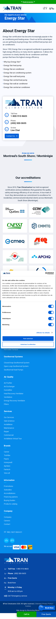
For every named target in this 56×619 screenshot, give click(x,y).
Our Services (9, 417)
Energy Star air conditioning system (17, 73)
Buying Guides (9, 500)
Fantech (7, 469)
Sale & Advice (9, 421)
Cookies (28, 606)
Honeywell (8, 462)
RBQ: (13, 532)
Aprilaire (7, 466)
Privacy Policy (47, 604)
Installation (8, 424)
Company (7, 517)
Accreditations (9, 493)
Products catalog (10, 504)
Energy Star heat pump (12, 65)
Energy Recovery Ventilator (14, 401)
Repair (6, 431)
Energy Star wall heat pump (14, 76)
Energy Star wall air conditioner (16, 84)
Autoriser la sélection (28, 344)
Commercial (8, 435)
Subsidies (8, 490)
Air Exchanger (9, 386)
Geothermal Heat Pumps (13, 370)
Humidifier (8, 390)
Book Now (10, 583)
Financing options (11, 497)
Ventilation (8, 397)
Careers (7, 521)
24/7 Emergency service (15, 596)
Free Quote (46, 614)
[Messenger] (12, 540)
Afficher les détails (43, 332)
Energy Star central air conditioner (17, 87)
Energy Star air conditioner (14, 69)
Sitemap (38, 604)
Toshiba (7, 455)
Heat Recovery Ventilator (13, 394)
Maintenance (9, 428)
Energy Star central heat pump (15, 80)
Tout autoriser (28, 338)
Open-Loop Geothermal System (16, 366)
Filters (6, 404)
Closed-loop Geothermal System (16, 363)
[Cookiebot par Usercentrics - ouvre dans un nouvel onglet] (45, 273)
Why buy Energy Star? (12, 62)
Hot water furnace (11, 349)
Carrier (6, 452)
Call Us (26, 614)
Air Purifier (8, 383)
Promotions (8, 486)
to (28, 589)
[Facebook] (6, 540)
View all (7, 473)
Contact (7, 524)
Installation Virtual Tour (13, 439)
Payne (6, 459)
